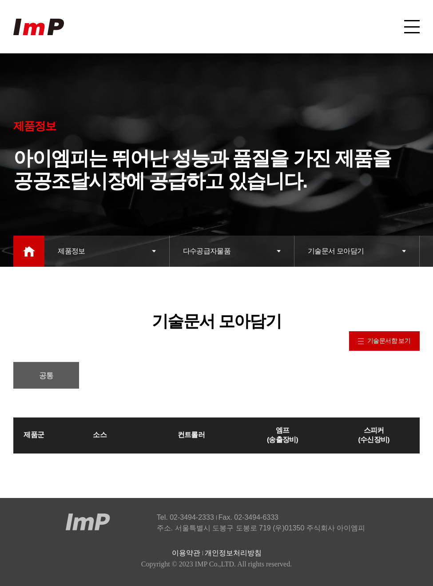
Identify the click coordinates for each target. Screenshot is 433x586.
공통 (46, 378)
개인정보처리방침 (233, 553)
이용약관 (186, 553)
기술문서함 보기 (384, 340)
